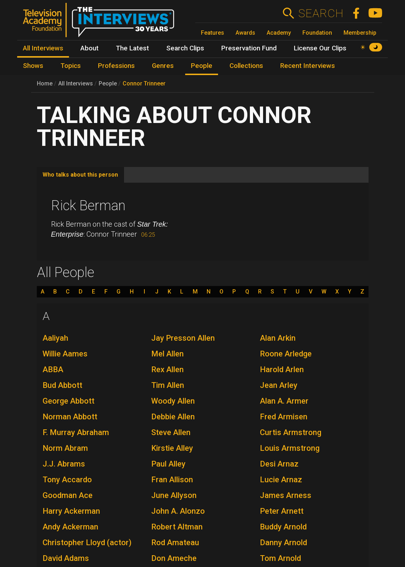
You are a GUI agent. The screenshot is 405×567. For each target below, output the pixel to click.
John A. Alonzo (178, 511)
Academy (279, 32)
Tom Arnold (280, 558)
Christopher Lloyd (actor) (87, 542)
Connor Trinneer (144, 83)
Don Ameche (174, 558)
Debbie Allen (173, 416)
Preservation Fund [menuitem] (249, 48)
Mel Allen (167, 353)
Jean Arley (278, 385)
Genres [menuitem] (163, 66)
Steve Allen (171, 432)
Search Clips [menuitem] (185, 48)
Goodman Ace (68, 495)
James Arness (285, 495)
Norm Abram (65, 448)
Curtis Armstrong (290, 432)
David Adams (66, 558)
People (108, 83)
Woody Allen (173, 400)
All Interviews (75, 83)
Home (45, 83)
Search (321, 13)
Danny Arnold (283, 542)
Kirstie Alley (172, 448)
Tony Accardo (67, 479)
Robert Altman (177, 526)
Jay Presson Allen (183, 338)
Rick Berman (88, 205)
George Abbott (68, 400)
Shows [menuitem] (33, 66)
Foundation (317, 32)
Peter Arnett (281, 511)
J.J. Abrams (64, 463)
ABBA (53, 369)
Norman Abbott (70, 416)
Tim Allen (167, 385)
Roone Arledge (286, 353)
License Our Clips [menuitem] (320, 48)
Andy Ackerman (70, 526)
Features (212, 32)
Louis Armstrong (290, 448)
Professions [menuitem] (116, 66)
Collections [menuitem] (246, 66)
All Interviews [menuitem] (43, 48)
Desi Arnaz (279, 463)
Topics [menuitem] (70, 66)
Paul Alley (168, 463)
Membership (360, 32)
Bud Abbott (62, 385)
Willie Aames (65, 353)
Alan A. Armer (284, 400)
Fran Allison (172, 479)
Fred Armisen (283, 416)
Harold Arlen (282, 369)
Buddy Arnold (283, 526)
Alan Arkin (278, 338)
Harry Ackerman (71, 511)
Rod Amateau (175, 542)
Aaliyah (55, 338)
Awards (245, 32)
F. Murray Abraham (76, 432)
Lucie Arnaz (281, 479)
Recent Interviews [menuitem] (307, 66)
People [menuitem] (201, 66)
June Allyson (174, 495)
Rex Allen (167, 369)
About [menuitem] (89, 48)
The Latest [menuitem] (132, 48)
